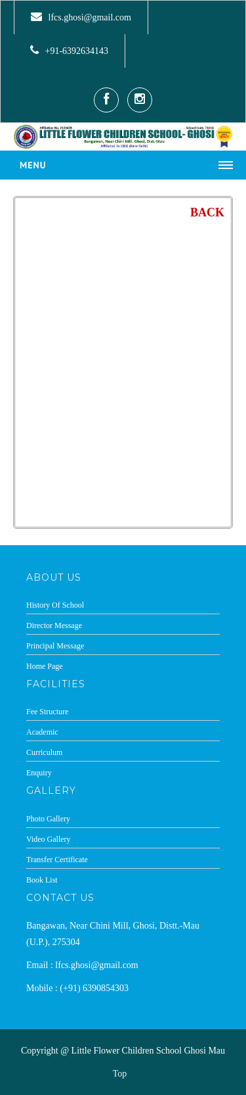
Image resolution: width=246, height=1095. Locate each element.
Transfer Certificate (57, 859)
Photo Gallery (48, 818)
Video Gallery (48, 839)
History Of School (55, 605)
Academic (42, 732)
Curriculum (44, 752)
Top (120, 1074)
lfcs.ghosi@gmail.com (88, 17)
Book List (42, 880)
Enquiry (39, 772)
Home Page (44, 666)
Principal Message (55, 645)
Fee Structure (47, 711)
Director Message (54, 625)
